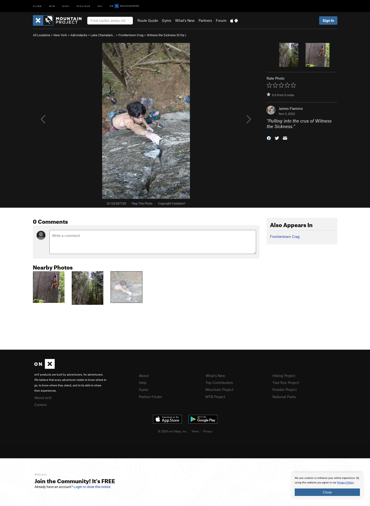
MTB (52, 5)
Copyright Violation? (171, 203)
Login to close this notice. (92, 487)
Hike (65, 5)
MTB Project (215, 396)
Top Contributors (219, 382)
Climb (37, 5)
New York (60, 35)
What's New (185, 20)
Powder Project (284, 389)
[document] (327, 486)
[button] (269, 137)
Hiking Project (283, 375)
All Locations (41, 35)
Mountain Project (219, 389)
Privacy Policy (345, 482)
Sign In (328, 20)
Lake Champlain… (103, 35)
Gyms (166, 20)
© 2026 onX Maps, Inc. (172, 431)
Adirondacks (78, 35)
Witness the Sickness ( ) (166, 35)
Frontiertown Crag (130, 35)
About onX (43, 397)
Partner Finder (150, 396)
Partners (205, 20)
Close (327, 492)
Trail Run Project (285, 382)
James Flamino (291, 108)
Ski (100, 5)
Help (143, 382)
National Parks (284, 396)
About (144, 375)
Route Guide (147, 20)
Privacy (207, 431)
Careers (40, 404)
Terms (195, 431)
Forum (221, 20)
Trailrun (83, 5)
